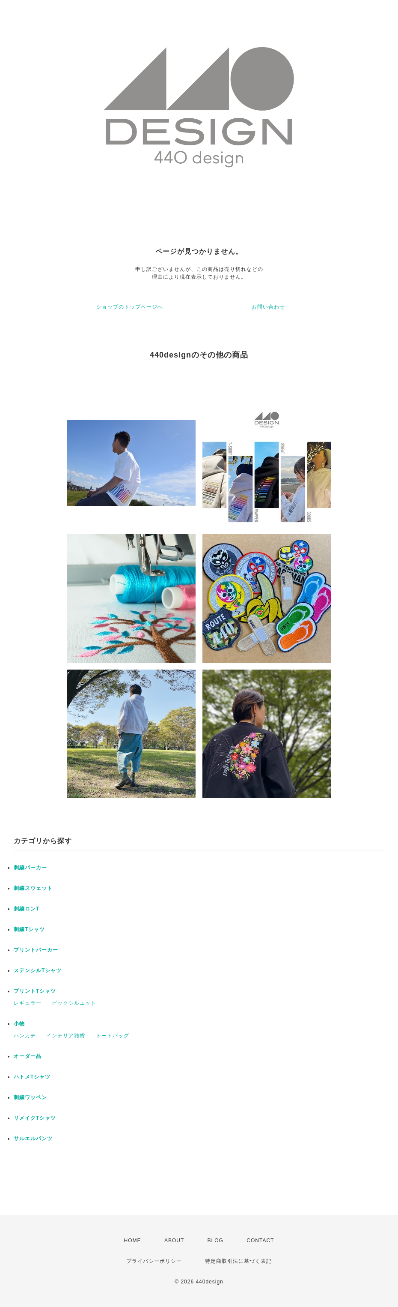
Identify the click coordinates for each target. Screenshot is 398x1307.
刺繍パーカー (30, 868)
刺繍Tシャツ (29, 929)
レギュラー (28, 1003)
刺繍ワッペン (30, 1097)
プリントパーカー (36, 950)
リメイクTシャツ (35, 1118)
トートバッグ (112, 1036)
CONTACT (260, 1241)
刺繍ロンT (26, 909)
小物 (19, 1024)
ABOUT (174, 1241)
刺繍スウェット (33, 888)
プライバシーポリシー (154, 1261)
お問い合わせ (268, 307)
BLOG (215, 1241)
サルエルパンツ (33, 1139)
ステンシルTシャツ (38, 970)
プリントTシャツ (35, 991)
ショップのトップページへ (129, 307)
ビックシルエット (74, 1003)
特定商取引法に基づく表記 (238, 1261)
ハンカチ (25, 1036)
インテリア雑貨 (65, 1036)
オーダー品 (28, 1056)
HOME (132, 1241)
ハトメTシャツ (32, 1077)
